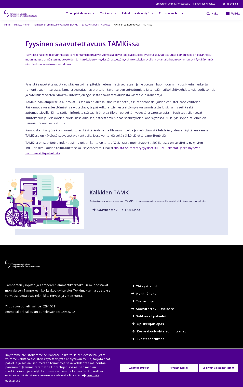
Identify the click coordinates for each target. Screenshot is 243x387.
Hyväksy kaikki (178, 367)
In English (230, 3)
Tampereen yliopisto (204, 3)
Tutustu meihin (169, 13)
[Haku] (210, 13)
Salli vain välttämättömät (218, 367)
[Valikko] (231, 13)
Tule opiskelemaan (78, 13)
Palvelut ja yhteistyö (135, 13)
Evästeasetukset (138, 367)
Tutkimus (106, 13)
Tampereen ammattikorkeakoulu (172, 3)
